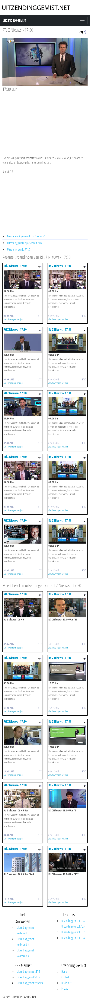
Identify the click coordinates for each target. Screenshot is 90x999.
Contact (65, 977)
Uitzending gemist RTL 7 (18, 249)
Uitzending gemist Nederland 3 (25, 953)
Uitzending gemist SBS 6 (28, 977)
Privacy (64, 988)
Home (64, 971)
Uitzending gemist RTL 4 (73, 921)
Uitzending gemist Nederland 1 (25, 930)
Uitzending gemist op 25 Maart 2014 (24, 243)
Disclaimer (66, 983)
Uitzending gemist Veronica (30, 983)
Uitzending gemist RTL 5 (73, 926)
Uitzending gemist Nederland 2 (25, 942)
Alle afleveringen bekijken (14, 319)
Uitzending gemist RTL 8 (73, 938)
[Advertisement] (45, 120)
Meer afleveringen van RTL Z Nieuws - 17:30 (28, 236)
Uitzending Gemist (14, 20)
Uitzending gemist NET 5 (28, 971)
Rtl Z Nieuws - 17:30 (15, 266)
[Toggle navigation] (82, 20)
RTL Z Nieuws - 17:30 (17, 30)
